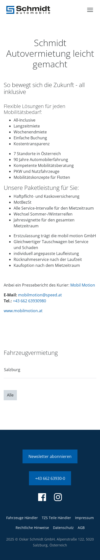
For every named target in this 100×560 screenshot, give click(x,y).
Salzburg (12, 369)
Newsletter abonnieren (50, 456)
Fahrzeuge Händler (22, 517)
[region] (50, 371)
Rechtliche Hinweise (32, 527)
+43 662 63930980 (29, 301)
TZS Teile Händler (56, 517)
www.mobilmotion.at (23, 310)
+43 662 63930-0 (50, 478)
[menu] (90, 10)
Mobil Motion (82, 285)
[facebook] (42, 497)
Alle (10, 395)
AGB (81, 527)
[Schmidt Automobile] (28, 10)
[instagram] (58, 497)
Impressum (84, 517)
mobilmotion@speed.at (40, 295)
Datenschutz (63, 527)
